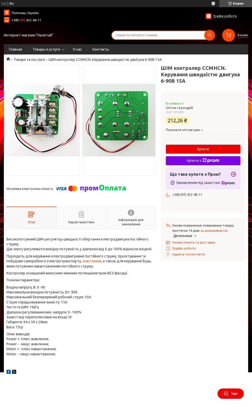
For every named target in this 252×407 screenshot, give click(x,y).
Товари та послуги (29, 60)
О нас (77, 49)
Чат (231, 393)
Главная (15, 49)
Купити (203, 149)
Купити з (203, 160)
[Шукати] (209, 35)
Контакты (101, 49)
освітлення (92, 261)
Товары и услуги (46, 49)
